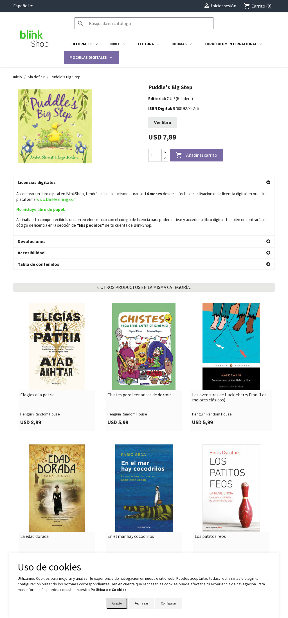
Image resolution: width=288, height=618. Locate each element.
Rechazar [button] (141, 603)
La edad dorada (34, 489)
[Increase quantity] (164, 152)
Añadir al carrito (196, 155)
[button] (144, 182)
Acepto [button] (117, 603)
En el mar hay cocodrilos (130, 489)
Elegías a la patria (37, 347)
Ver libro (162, 122)
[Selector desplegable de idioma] (24, 6)
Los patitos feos (210, 489)
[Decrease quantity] (164, 158)
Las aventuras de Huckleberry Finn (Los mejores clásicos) (229, 350)
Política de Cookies (109, 589)
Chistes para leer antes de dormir (139, 347)
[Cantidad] (155, 155)
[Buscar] (144, 23)
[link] (56, 319)
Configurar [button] (168, 603)
